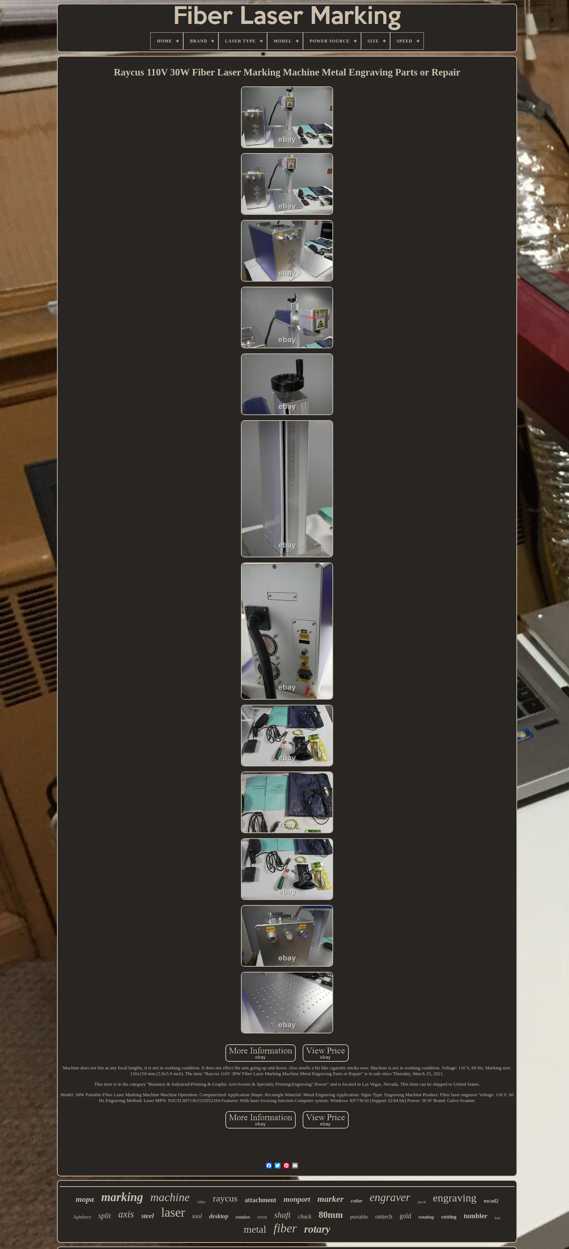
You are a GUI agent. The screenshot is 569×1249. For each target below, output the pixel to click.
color (357, 1201)
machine (169, 1197)
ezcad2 (491, 1201)
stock (421, 1202)
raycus (225, 1198)
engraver (390, 1197)
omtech (383, 1216)
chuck (304, 1216)
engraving (454, 1198)
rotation (243, 1217)
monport (296, 1199)
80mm (331, 1215)
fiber (285, 1228)
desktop (218, 1216)
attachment (260, 1200)
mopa (85, 1199)
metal (255, 1229)
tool (197, 1216)
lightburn (82, 1217)
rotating (426, 1217)
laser (173, 1212)
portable (359, 1217)
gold (405, 1216)
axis (126, 1214)
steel (147, 1216)
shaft (282, 1215)
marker (331, 1199)
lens (497, 1218)
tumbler (475, 1216)
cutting (449, 1217)
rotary (317, 1229)
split (104, 1216)
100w (201, 1202)
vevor (262, 1217)
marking (122, 1197)
